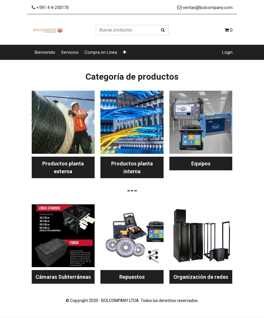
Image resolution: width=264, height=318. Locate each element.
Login (227, 52)
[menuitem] (45, 52)
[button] (124, 52)
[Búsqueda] (163, 30)
